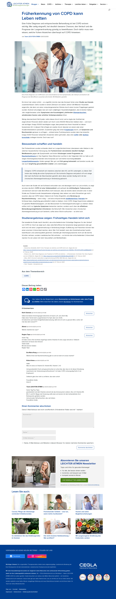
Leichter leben (80, 4)
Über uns (8, 589)
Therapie (68, 4)
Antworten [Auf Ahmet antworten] (89, 327)
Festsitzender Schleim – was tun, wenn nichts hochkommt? (56, 513)
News (43, 4)
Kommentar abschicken (85, 447)
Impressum (9, 592)
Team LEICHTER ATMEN (32, 36)
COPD (49, 4)
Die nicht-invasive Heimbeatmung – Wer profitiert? (57, 537)
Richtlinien (67, 302)
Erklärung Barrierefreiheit (30, 592)
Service (103, 4)
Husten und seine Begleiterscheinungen (84, 513)
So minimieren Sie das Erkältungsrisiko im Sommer (26, 537)
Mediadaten (22, 589)
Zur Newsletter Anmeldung (74, 480)
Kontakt (15, 589)
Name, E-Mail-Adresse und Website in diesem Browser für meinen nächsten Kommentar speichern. (59, 443)
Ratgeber (92, 4)
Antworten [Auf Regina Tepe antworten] (89, 335)
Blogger (34, 4)
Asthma (58, 4)
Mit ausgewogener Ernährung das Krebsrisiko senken (88, 537)
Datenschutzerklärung (93, 485)
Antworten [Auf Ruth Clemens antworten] (89, 313)
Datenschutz (17, 592)
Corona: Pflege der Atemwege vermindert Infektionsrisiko (23, 513)
